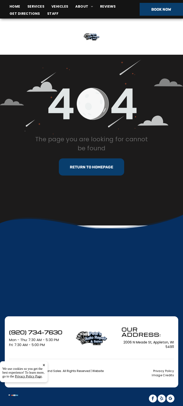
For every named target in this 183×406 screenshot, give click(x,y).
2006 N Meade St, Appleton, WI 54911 (32, 42)
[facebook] (153, 399)
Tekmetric (36, 375)
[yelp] (162, 399)
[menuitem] (18, 6)
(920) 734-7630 (152, 36)
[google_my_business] (170, 399)
